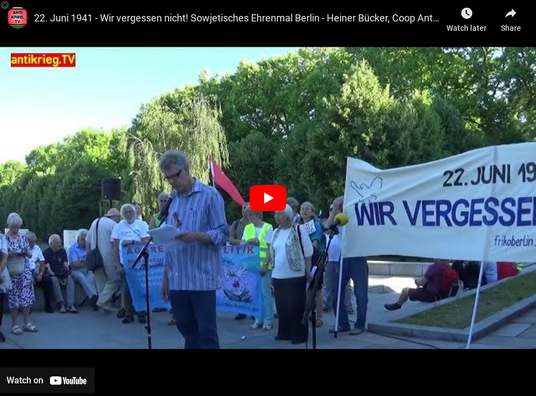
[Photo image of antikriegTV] (18, 18)
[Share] (511, 16)
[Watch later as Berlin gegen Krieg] (466, 16)
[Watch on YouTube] (47, 380)
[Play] (268, 198)
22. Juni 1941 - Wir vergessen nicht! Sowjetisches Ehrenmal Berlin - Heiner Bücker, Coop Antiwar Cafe (237, 18)
